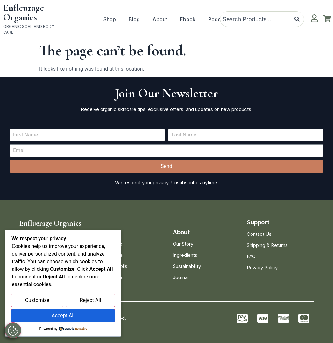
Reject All (90, 301)
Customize (37, 301)
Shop (109, 19)
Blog (134, 19)
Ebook (187, 19)
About (159, 19)
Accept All (63, 316)
